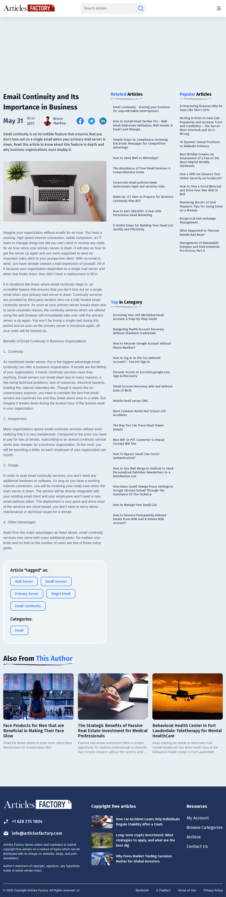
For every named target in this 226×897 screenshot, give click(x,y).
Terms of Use (187, 890)
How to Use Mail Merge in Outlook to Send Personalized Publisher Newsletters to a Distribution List (143, 472)
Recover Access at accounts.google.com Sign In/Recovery (141, 374)
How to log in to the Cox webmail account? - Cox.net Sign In (136, 360)
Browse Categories (205, 827)
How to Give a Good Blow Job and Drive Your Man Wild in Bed (200, 190)
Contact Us (197, 846)
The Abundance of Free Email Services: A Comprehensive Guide (141, 170)
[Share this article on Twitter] (91, 121)
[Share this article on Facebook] (80, 121)
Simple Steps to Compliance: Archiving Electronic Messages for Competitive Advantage (140, 143)
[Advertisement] (113, 50)
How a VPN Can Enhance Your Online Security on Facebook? (201, 176)
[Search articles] (140, 8)
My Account (198, 818)
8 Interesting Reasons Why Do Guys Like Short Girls (201, 108)
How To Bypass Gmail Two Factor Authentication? (136, 456)
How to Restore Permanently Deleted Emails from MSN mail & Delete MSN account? (139, 519)
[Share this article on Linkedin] (103, 121)
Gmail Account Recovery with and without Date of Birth (142, 388)
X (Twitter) (163, 890)
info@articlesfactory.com (32, 833)
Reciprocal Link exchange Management (198, 220)
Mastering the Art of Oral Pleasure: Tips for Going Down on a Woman (201, 206)
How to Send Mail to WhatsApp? (135, 158)
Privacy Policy (213, 890)
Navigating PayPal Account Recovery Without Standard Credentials (138, 331)
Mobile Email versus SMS (130, 401)
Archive (194, 836)
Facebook (142, 890)
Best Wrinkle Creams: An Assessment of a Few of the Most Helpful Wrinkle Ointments (199, 160)
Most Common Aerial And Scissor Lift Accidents (139, 413)
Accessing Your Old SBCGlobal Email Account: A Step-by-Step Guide (138, 317)
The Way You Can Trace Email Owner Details (138, 427)
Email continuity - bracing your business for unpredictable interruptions (141, 109)
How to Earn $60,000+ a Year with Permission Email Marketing (137, 213)
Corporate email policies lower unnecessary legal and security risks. (139, 184)
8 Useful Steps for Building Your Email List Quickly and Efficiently (143, 227)
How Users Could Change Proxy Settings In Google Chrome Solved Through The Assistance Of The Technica (143, 490)
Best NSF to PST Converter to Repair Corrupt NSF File (139, 442)
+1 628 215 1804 (23, 821)
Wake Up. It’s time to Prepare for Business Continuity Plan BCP (143, 199)
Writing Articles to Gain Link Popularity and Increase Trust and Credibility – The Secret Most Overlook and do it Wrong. (201, 126)
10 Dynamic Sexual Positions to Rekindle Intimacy (200, 144)
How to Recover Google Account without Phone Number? (142, 345)
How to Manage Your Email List (135, 505)
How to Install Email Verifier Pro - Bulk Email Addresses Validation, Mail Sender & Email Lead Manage (143, 125)
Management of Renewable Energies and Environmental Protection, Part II (199, 247)
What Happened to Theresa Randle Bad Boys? (199, 232)
